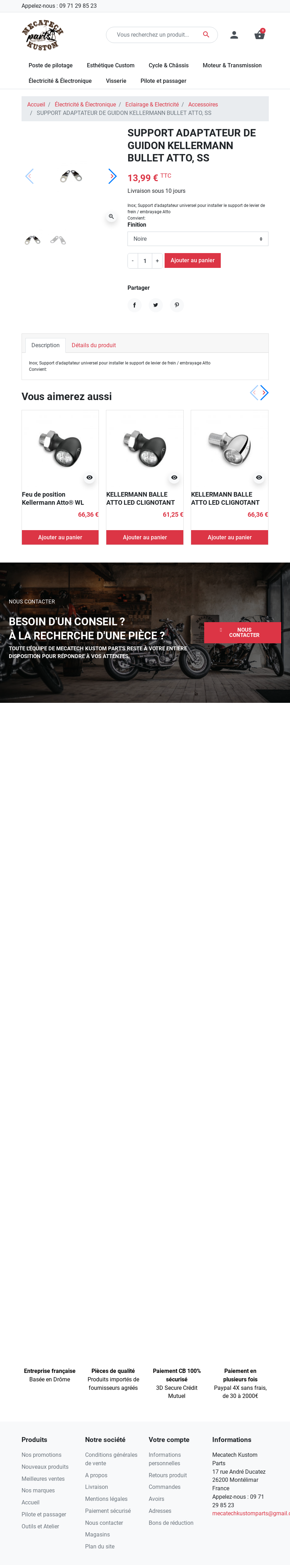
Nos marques (38, 1490)
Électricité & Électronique (85, 104)
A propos (96, 1475)
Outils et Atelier (40, 1526)
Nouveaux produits (45, 1466)
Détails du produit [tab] (94, 345)
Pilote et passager (44, 1514)
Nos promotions (41, 1455)
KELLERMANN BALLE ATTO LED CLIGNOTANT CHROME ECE (225, 502)
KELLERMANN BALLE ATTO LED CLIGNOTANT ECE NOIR (140, 502)
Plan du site (99, 1546)
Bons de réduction (171, 1523)
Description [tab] (45, 345)
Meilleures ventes (43, 1478)
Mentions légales (106, 1499)
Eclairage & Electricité (152, 104)
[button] (242, 632)
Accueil (36, 104)
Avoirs (156, 1499)
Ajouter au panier (193, 260)
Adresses (160, 1511)
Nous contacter (104, 1523)
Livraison (96, 1487)
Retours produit (168, 1475)
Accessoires (203, 104)
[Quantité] (145, 260)
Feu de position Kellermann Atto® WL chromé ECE (53, 502)
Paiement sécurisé (108, 1511)
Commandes (164, 1487)
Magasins (97, 1534)
